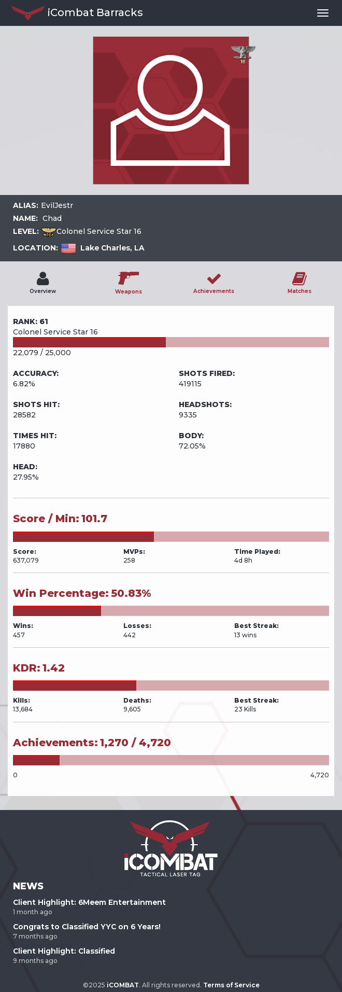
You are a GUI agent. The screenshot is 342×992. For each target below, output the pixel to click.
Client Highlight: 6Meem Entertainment (89, 902)
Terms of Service (231, 985)
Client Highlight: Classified (64, 951)
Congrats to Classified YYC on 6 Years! (87, 926)
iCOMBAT (123, 985)
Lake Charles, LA (112, 248)
